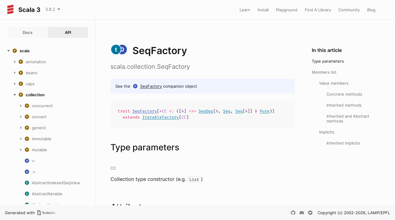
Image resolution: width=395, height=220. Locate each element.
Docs (27, 32)
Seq (226, 111)
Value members (333, 83)
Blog (371, 9)
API (68, 32)
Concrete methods (344, 94)
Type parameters (328, 61)
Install (263, 9)
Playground (286, 9)
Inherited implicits (343, 143)
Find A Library (318, 9)
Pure (265, 111)
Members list (324, 72)
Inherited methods (344, 105)
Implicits (326, 132)
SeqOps (206, 111)
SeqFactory (151, 86)
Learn (245, 9)
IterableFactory (160, 117)
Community (349, 9)
